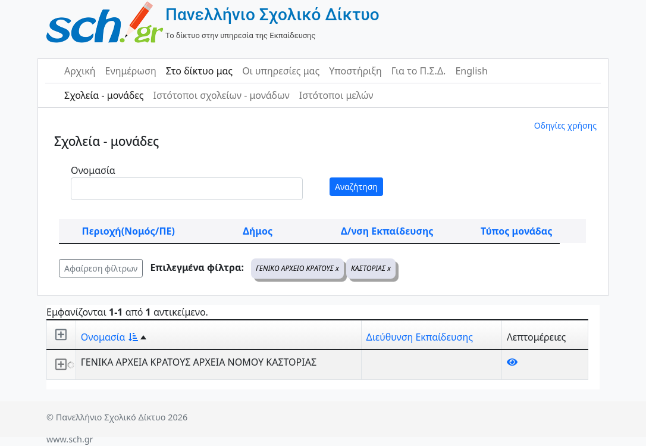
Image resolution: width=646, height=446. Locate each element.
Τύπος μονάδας (516, 231)
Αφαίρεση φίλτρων (100, 268)
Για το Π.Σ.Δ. (418, 70)
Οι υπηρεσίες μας (280, 70)
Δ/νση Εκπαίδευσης (387, 231)
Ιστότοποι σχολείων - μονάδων (221, 95)
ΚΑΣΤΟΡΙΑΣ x (371, 268)
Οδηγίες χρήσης (565, 125)
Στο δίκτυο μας (199, 70)
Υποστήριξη (355, 70)
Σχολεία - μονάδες (103, 95)
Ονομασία (93, 170)
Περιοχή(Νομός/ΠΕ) (128, 231)
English (471, 70)
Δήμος (257, 231)
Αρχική (80, 70)
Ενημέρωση (130, 70)
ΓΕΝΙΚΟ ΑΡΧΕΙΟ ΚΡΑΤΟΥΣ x (297, 268)
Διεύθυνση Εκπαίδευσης (419, 337)
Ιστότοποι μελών (336, 95)
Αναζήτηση (356, 186)
